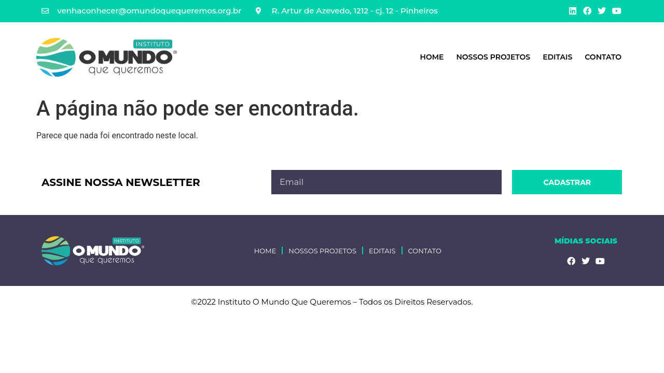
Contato (603, 57)
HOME (432, 57)
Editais (557, 57)
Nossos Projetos (493, 57)
